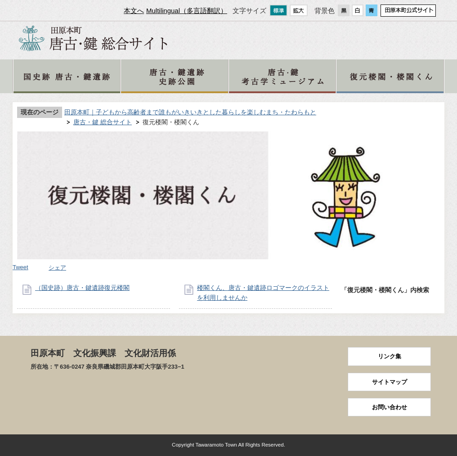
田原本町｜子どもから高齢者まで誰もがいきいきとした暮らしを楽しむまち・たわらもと (190, 112)
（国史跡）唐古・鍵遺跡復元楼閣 (82, 287)
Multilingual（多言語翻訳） (186, 10)
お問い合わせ (389, 407)
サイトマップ (389, 382)
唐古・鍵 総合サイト (102, 122)
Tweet (20, 267)
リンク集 (389, 356)
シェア (57, 267)
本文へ (134, 10)
